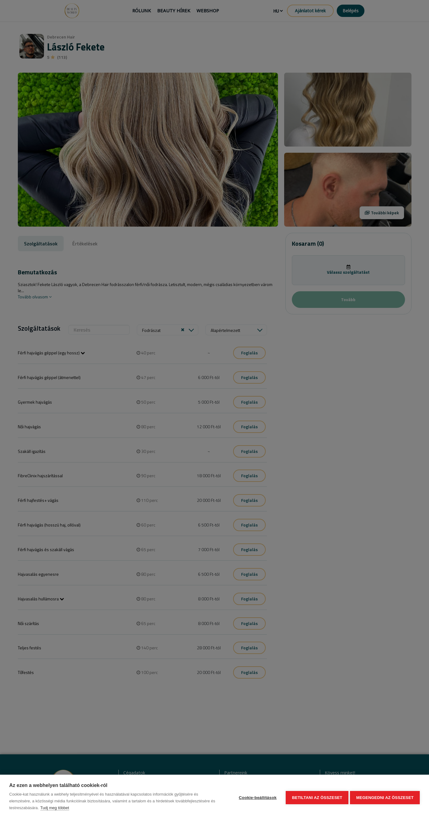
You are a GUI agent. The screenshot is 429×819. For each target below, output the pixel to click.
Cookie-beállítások (256, 797)
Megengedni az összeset (385, 797)
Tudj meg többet (54, 807)
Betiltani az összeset (316, 797)
